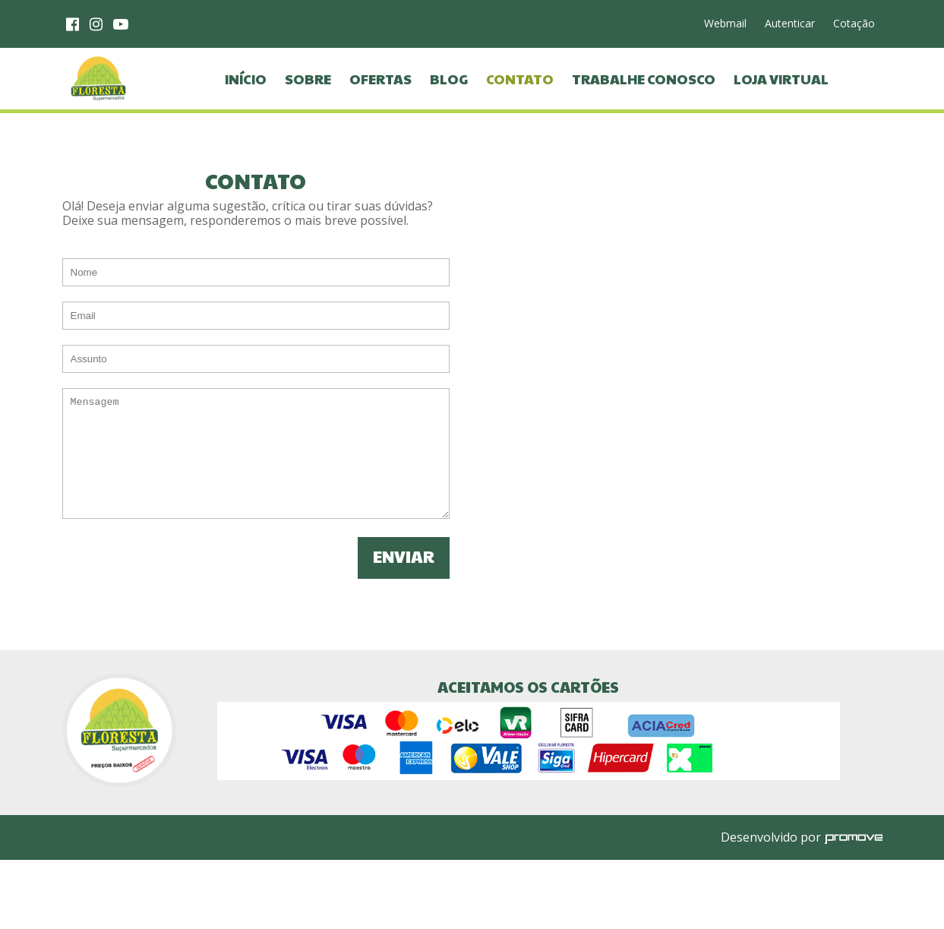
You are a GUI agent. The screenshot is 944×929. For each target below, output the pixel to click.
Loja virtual (781, 101)
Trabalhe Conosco (643, 101)
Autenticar (790, 23)
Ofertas (380, 101)
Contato (520, 101)
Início (246, 101)
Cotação (854, 23)
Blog (449, 101)
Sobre (308, 101)
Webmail (725, 23)
